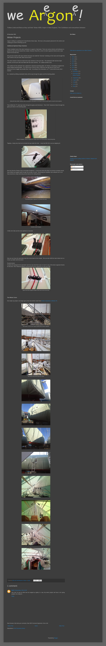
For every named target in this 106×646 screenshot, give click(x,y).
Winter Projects (76, 75)
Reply (12, 596)
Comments (74, 169)
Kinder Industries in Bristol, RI (49, 300)
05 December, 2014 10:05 (20, 590)
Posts (73, 166)
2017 (73, 63)
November (75, 73)
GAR (12, 590)
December (75, 71)
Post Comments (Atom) (19, 628)
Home (36, 626)
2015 (73, 67)
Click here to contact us (75, 93)
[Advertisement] (75, 126)
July (74, 82)
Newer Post (10, 626)
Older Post (61, 626)
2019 (73, 59)
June (74, 84)
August (75, 80)
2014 (73, 69)
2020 (73, 57)
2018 (73, 61)
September (76, 77)
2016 (73, 65)
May (74, 86)
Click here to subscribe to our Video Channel (80, 50)
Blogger (56, 638)
